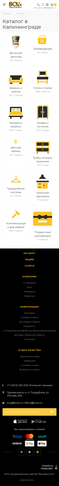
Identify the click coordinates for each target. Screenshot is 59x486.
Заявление (29, 360)
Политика (29, 339)
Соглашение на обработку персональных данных (29, 330)
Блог (29, 287)
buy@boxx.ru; (15, 402)
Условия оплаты (29, 317)
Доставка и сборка (29, 322)
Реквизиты (29, 291)
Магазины (29, 313)
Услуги (29, 265)
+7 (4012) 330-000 (30, 385)
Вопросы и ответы (29, 369)
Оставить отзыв (29, 365)
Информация (29, 306)
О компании (29, 283)
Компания (29, 276)
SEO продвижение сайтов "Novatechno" (29, 474)
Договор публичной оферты (29, 335)
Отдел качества (29, 350)
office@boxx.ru (33, 402)
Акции (29, 259)
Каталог (29, 253)
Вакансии (30, 296)
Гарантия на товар (29, 356)
